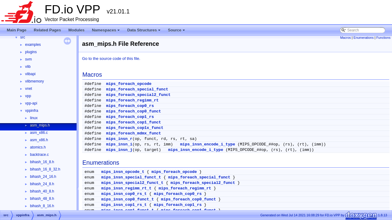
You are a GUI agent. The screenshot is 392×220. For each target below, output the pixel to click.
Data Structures (144, 32)
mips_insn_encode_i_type (207, 144)
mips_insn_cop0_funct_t (127, 199)
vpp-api (31, 103)
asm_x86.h (39, 140)
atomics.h (38, 147)
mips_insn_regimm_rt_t (126, 188)
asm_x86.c (39, 132)
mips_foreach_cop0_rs (130, 106)
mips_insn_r (119, 139)
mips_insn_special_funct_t (131, 177)
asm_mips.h (40, 125)
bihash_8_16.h (42, 206)
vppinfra (31, 110)
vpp (28, 96)
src (22, 37)
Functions (383, 37)
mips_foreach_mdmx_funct (133, 133)
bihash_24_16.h (43, 176)
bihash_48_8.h (42, 198)
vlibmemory (34, 81)
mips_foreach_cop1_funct (133, 122)
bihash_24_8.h (42, 184)
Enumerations (363, 37)
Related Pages (47, 30)
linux (34, 118)
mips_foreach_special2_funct (138, 95)
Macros (345, 37)
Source (177, 32)
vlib (28, 66)
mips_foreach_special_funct (137, 89)
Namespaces (106, 32)
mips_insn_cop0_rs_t (124, 194)
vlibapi (30, 74)
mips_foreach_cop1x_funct (134, 128)
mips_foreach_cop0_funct (133, 111)
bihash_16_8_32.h (45, 169)
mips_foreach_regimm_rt (132, 100)
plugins (31, 52)
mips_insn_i (119, 144)
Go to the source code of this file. (111, 58)
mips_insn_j (119, 150)
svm (28, 59)
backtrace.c (39, 154)
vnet (28, 88)
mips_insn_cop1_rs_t (124, 205)
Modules (76, 30)
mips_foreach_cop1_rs (130, 117)
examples (33, 44)
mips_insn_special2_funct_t (132, 183)
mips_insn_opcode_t (122, 172)
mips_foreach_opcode (128, 84)
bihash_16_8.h (42, 162)
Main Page (16, 30)
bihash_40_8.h (42, 191)
